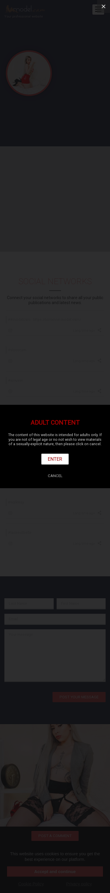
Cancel (55, 476)
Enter (55, 459)
